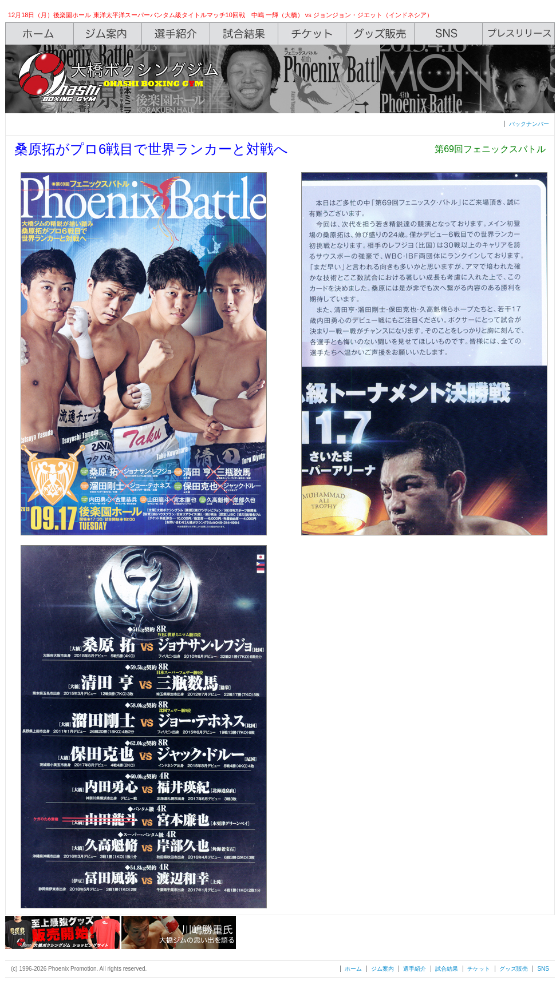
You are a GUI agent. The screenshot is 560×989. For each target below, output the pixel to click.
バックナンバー (529, 124)
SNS (449, 33)
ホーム (353, 969)
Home (39, 33)
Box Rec (244, 33)
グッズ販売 (513, 969)
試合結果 (446, 969)
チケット (478, 969)
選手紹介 (414, 969)
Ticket (312, 33)
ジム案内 (382, 969)
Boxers (176, 33)
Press (519, 33)
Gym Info (108, 33)
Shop (380, 33)
